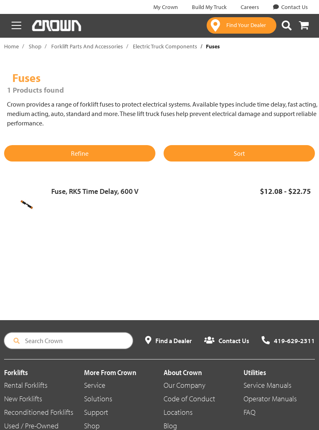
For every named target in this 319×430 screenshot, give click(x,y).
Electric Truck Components (165, 46)
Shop (35, 46)
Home (11, 46)
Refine (80, 153)
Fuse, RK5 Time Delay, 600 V (95, 191)
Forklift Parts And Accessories (87, 46)
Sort (239, 153)
